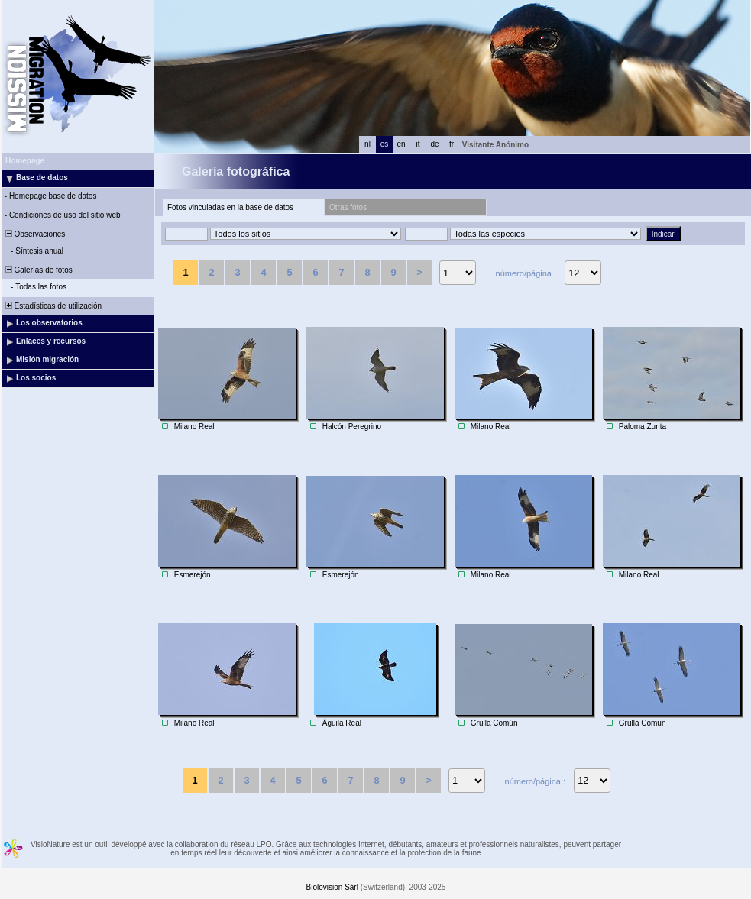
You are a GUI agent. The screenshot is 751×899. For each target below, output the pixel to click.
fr (451, 144)
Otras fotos (348, 207)
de (434, 144)
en (401, 144)
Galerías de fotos (38, 270)
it (418, 144)
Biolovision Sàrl (332, 887)
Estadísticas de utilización (52, 306)
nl (367, 144)
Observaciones (34, 234)
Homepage (24, 161)
